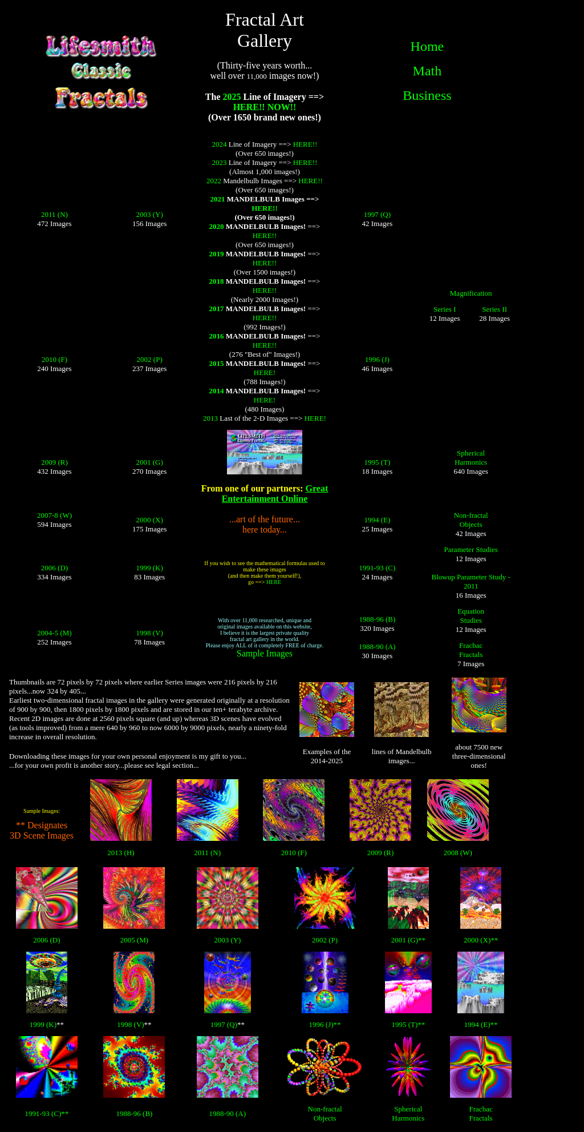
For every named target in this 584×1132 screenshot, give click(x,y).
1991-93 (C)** (46, 1113)
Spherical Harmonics (471, 457)
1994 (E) (377, 519)
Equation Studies (470, 616)
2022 (213, 180)
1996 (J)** (325, 1024)
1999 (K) (149, 567)
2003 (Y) (149, 214)
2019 (216, 253)
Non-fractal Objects (471, 520)
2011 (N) (54, 214)
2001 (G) (149, 462)
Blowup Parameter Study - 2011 (471, 581)
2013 (210, 418)
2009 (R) (54, 462)
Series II (494, 309)
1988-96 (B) (377, 619)
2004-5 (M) (54, 633)
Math (427, 70)
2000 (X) (149, 519)
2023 (219, 162)
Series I (444, 309)
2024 (219, 144)
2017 (216, 308)
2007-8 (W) (54, 515)
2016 (216, 336)
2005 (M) (134, 940)
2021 (217, 199)
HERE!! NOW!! (265, 107)
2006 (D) (54, 567)
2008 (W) (458, 852)
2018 (216, 281)
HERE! (264, 372)
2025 (232, 97)
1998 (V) (149, 633)
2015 (216, 363)
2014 (216, 390)
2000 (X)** (481, 940)
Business (427, 95)
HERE (273, 582)
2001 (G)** (408, 940)
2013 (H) (120, 852)
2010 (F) (54, 359)
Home (427, 46)
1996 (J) (377, 359)
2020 (216, 226)
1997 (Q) (377, 214)
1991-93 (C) (377, 567)
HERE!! (305, 144)
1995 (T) (377, 462)
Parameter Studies (471, 549)
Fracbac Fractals (470, 650)
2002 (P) (150, 359)
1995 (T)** (408, 1024)
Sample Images (265, 653)
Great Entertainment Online (275, 493)
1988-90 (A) (377, 646)
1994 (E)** (481, 1024)
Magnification (471, 293)
